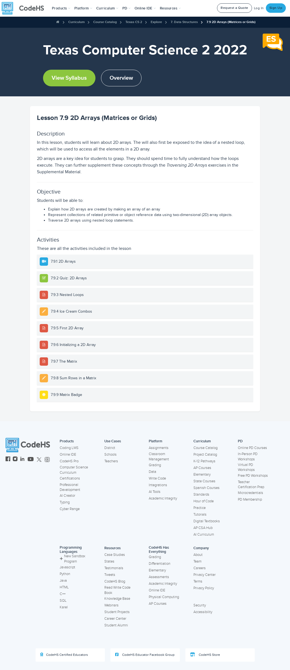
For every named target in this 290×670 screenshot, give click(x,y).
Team (197, 561)
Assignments (158, 448)
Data (152, 472)
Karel (64, 607)
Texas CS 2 (133, 22)
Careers (199, 568)
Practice (199, 508)
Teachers (111, 461)
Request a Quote (234, 8)
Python (65, 574)
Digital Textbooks (206, 521)
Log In (259, 8)
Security (199, 605)
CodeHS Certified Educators (64, 655)
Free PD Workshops (253, 475)
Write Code (157, 478)
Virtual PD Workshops (246, 467)
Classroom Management (159, 456)
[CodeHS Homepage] (25, 8)
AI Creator (67, 495)
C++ (62, 594)
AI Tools (154, 492)
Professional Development (70, 487)
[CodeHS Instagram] (15, 459)
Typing (65, 502)
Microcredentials (250, 493)
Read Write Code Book (117, 590)
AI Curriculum (203, 534)
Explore (156, 22)
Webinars (111, 605)
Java (63, 580)
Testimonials (113, 568)
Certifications (70, 478)
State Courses (204, 481)
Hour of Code (203, 501)
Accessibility (202, 612)
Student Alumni (116, 625)
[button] (61, 8)
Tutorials (199, 514)
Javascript (67, 567)
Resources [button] (170, 8)
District (109, 448)
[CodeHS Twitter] (39, 459)
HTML (64, 587)
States (109, 561)
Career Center (115, 618)
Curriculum (76, 22)
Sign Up (276, 8)
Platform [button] (83, 8)
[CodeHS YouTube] (30, 459)
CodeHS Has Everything (159, 550)
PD (240, 441)
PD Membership (250, 499)
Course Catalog (105, 22)
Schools (110, 454)
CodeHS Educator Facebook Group (145, 655)
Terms (197, 581)
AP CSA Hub (203, 528)
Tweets (109, 575)
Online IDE (68, 454)
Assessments (159, 577)
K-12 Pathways (204, 461)
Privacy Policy (203, 588)
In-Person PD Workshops (248, 456)
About (198, 555)
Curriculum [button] (107, 8)
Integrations (158, 485)
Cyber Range (70, 509)
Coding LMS (69, 448)
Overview (121, 78)
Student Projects (117, 612)
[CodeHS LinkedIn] (22, 459)
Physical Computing (164, 597)
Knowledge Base (117, 598)
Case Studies (114, 555)
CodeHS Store (205, 655)
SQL (63, 600)
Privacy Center (204, 575)
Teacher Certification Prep (251, 485)
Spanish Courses (206, 488)
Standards (201, 494)
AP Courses (202, 468)
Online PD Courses (252, 448)
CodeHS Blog (114, 581)
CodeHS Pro (69, 461)
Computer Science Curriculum (74, 470)
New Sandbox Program (72, 559)
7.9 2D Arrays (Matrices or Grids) (231, 22)
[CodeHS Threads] (47, 459)
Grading (155, 465)
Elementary (202, 474)
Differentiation (159, 563)
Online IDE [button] (145, 8)
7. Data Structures (184, 22)
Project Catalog (205, 454)
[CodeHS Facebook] (8, 459)
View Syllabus (69, 78)
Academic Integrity (163, 498)
